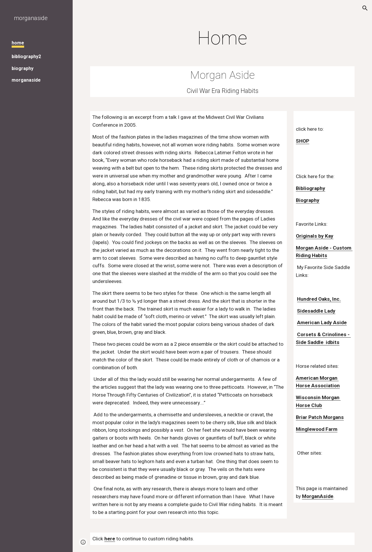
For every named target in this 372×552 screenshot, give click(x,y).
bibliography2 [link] (26, 56)
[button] (365, 8)
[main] (222, 38)
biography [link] (22, 68)
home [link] (18, 43)
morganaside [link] (26, 80)
